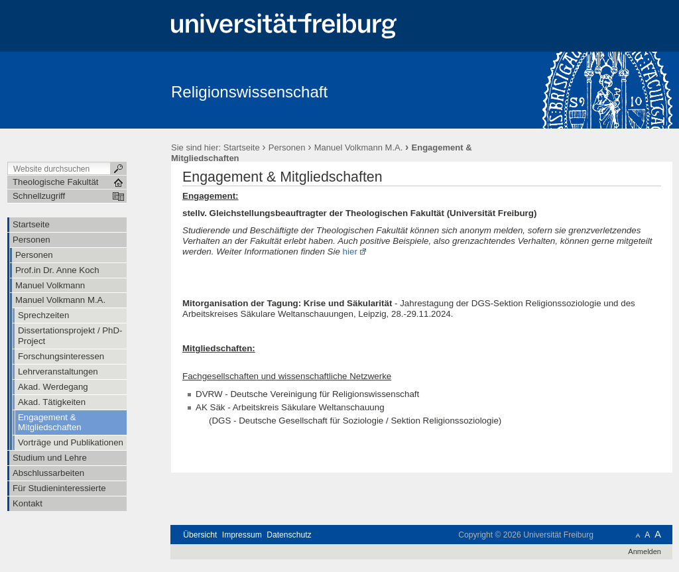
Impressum (242, 535)
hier (350, 252)
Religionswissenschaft (249, 92)
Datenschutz (289, 535)
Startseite (241, 147)
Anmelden (644, 551)
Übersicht (200, 535)
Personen (287, 147)
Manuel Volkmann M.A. (358, 147)
